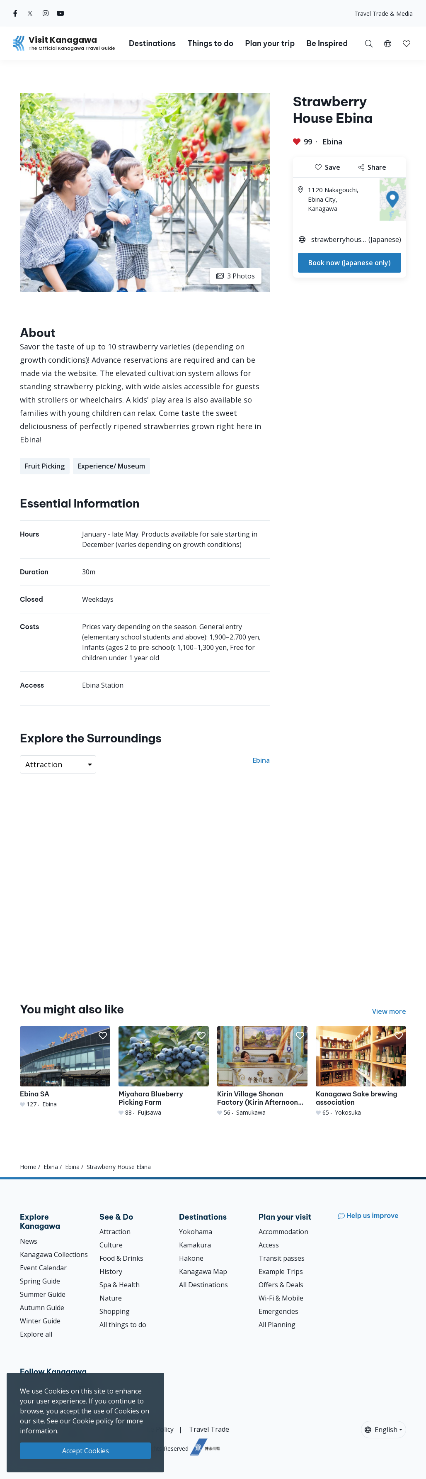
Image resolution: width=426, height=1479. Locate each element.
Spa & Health (119, 1284)
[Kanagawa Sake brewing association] (361, 1071)
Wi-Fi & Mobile (281, 1298)
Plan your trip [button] (270, 43)
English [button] (381, 1429)
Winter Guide (40, 1320)
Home (28, 1167)
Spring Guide (40, 1281)
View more (389, 1011)
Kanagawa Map (203, 1271)
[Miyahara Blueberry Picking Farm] (164, 1071)
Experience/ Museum (111, 466)
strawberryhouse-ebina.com (338, 240)
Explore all (36, 1334)
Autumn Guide (42, 1307)
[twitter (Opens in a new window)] (30, 13)
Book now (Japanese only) (349, 262)
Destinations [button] (152, 43)
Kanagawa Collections (54, 1254)
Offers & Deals (281, 1284)
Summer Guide (42, 1294)
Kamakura (195, 1245)
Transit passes (282, 1258)
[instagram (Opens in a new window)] (45, 13)
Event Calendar (43, 1267)
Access (269, 1245)
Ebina (332, 141)
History (110, 1271)
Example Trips (281, 1271)
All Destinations (203, 1284)
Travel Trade (209, 1429)
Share (372, 167)
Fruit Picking (45, 466)
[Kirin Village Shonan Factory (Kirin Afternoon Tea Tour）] (262, 1071)
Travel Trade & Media (383, 13)
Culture (111, 1245)
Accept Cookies (85, 1450)
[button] (387, 43)
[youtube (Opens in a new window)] (60, 13)
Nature (110, 1298)
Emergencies (278, 1311)
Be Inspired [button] (327, 43)
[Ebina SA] (65, 1067)
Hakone (191, 1258)
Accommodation (283, 1231)
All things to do (122, 1324)
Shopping (114, 1311)
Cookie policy (93, 1420)
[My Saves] (406, 43)
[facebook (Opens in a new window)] (15, 13)
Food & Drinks (121, 1258)
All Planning (277, 1324)
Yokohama (195, 1231)
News (28, 1241)
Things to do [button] (210, 43)
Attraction (115, 1231)
